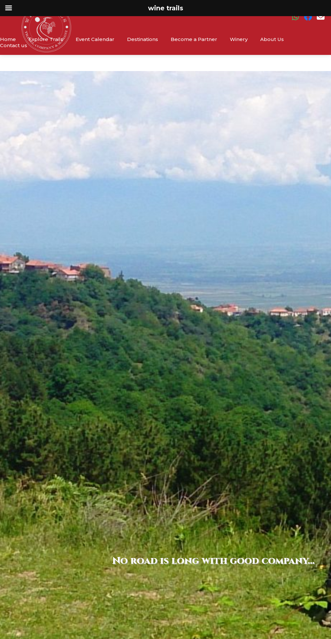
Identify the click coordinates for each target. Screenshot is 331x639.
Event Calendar (95, 39)
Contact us (13, 45)
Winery (239, 39)
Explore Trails (45, 39)
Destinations (142, 39)
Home (8, 39)
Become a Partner (194, 39)
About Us (272, 39)
